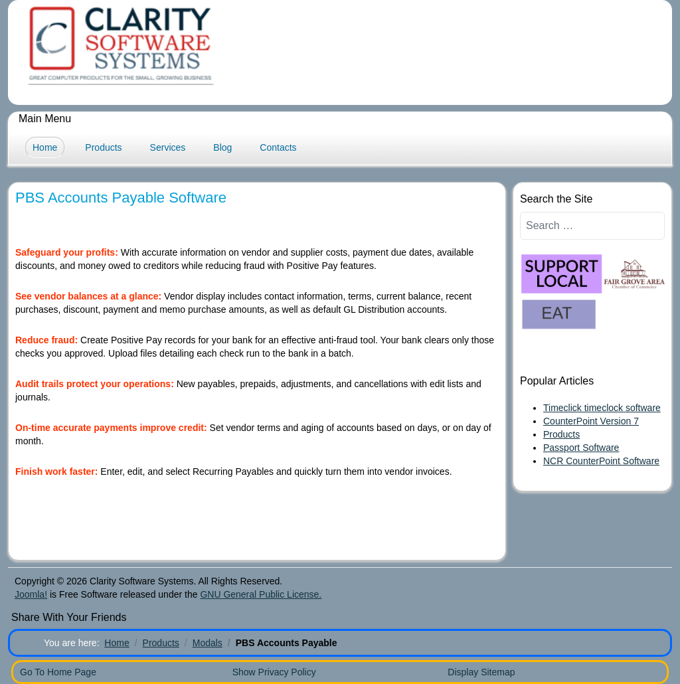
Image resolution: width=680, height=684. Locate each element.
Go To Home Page (58, 672)
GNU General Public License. (260, 594)
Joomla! (31, 594)
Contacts (278, 147)
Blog (222, 147)
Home (45, 147)
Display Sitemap (481, 672)
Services (168, 147)
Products (103, 147)
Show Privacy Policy (274, 672)
